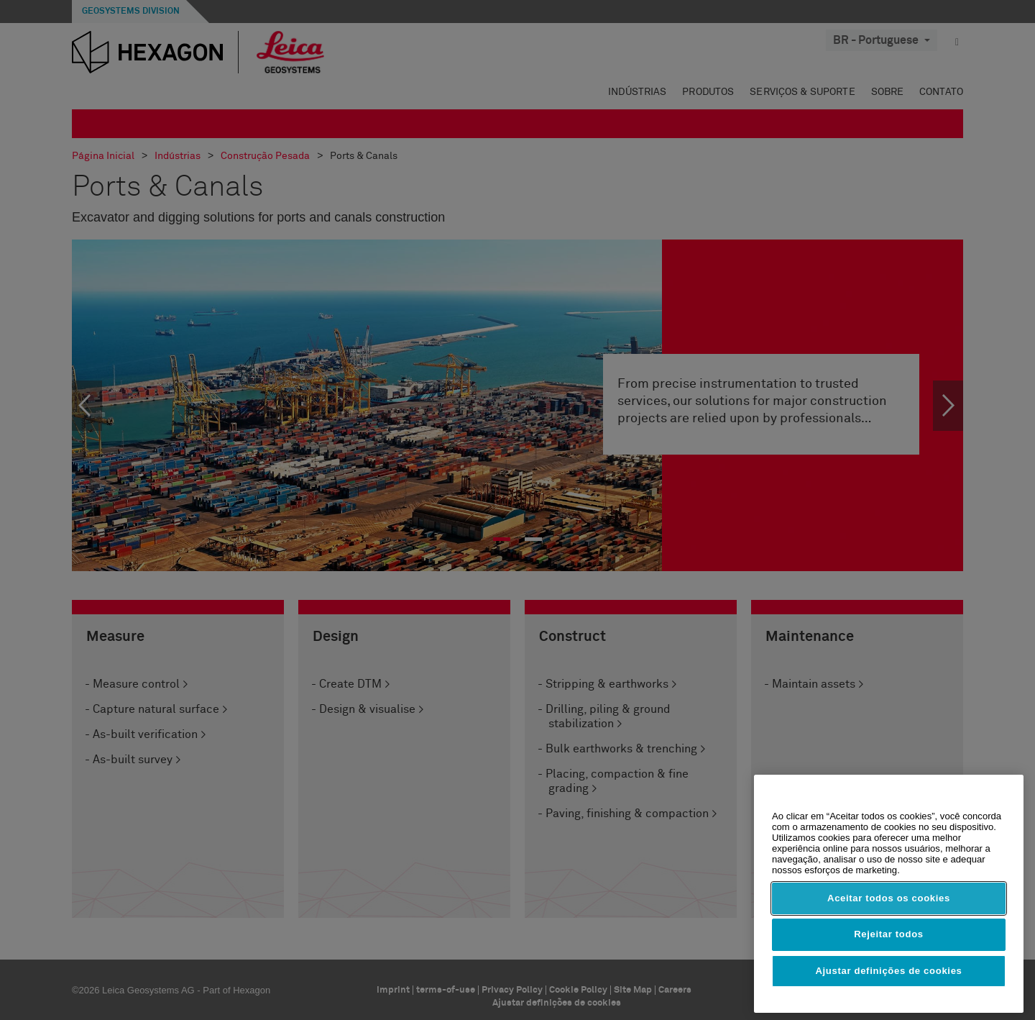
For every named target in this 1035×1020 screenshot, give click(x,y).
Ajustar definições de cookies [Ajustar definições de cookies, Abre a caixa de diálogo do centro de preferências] (888, 970)
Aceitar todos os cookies (888, 898)
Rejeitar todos (889, 934)
